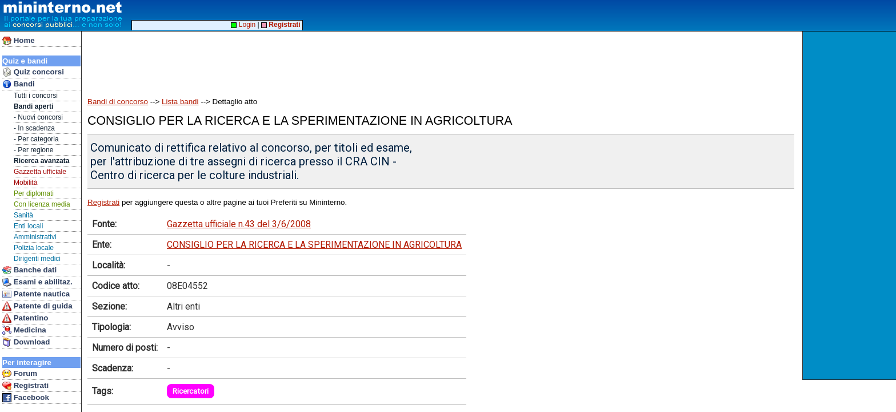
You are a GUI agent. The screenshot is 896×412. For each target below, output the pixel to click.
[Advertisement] (850, 205)
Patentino (25, 318)
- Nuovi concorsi (38, 117)
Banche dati (29, 270)
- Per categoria (36, 139)
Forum (19, 373)
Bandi (18, 84)
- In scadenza (34, 128)
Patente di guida (37, 306)
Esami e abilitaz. (37, 282)
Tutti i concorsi (36, 96)
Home (18, 40)
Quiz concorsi (33, 72)
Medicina (24, 330)
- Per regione (33, 150)
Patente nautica (36, 294)
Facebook (25, 397)
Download (26, 342)
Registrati (25, 385)
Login (243, 25)
